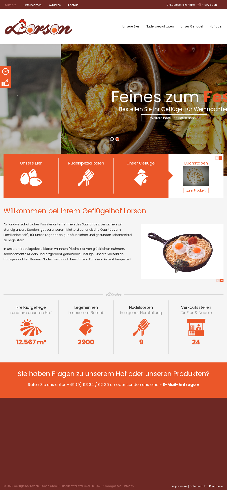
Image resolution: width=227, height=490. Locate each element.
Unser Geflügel (192, 26)
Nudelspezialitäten (160, 26)
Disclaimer (216, 486)
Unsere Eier (131, 26)
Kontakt (73, 5)
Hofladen (216, 26)
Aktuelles (55, 5)
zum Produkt (196, 190)
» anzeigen (209, 5)
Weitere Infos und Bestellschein (186, 118)
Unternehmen (33, 5)
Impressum (179, 486)
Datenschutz (198, 486)
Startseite (10, 5)
